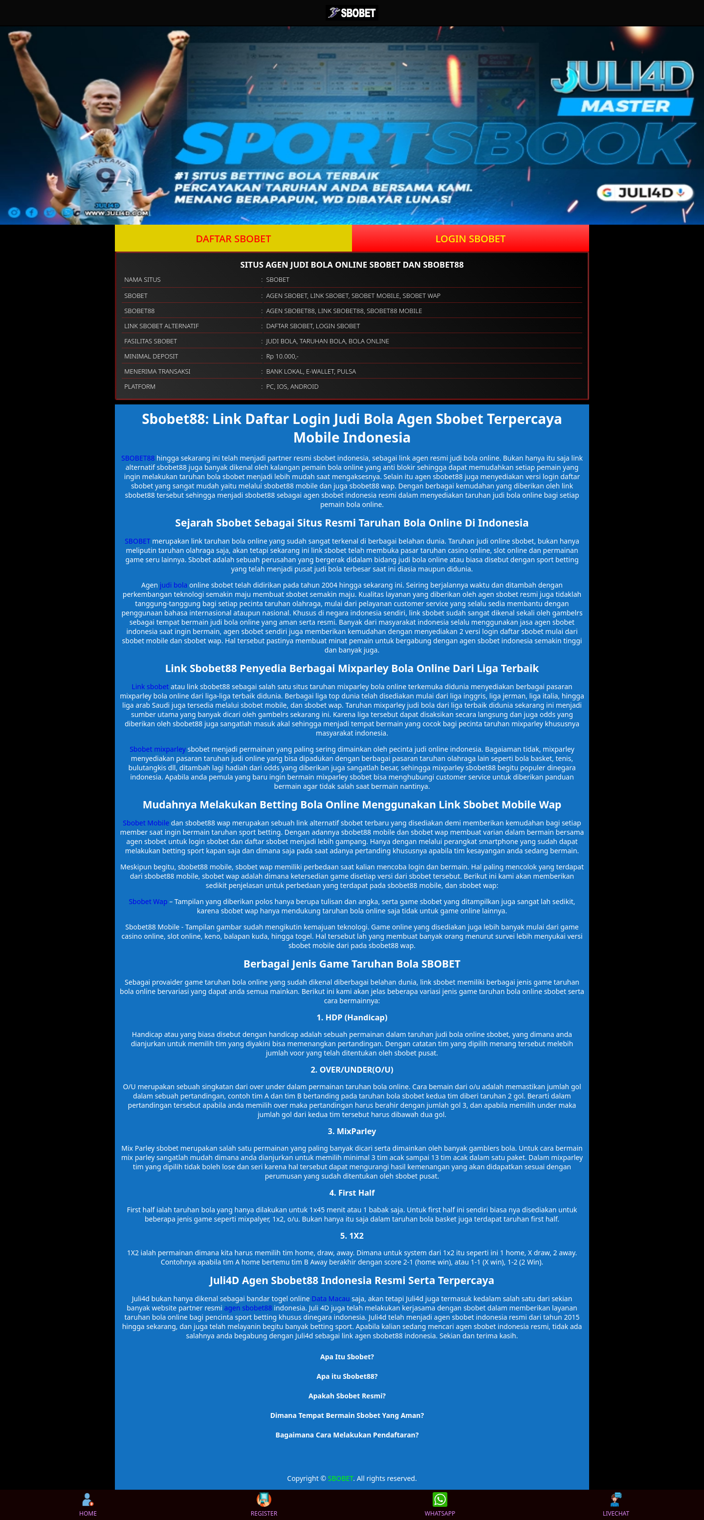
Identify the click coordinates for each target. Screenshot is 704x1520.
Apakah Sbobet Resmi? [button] (347, 1395)
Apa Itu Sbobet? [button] (347, 1356)
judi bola (174, 585)
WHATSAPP (440, 1505)
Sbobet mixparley (158, 749)
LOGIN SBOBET (471, 238)
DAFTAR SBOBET (233, 238)
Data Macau (330, 1298)
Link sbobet (150, 686)
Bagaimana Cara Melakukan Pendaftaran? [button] (347, 1434)
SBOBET (137, 541)
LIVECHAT (616, 1505)
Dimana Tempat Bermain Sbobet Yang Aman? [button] (347, 1415)
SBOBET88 (137, 458)
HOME (88, 1505)
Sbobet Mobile (146, 822)
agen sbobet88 (248, 1307)
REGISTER (264, 1505)
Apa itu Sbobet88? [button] (347, 1376)
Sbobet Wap (148, 901)
